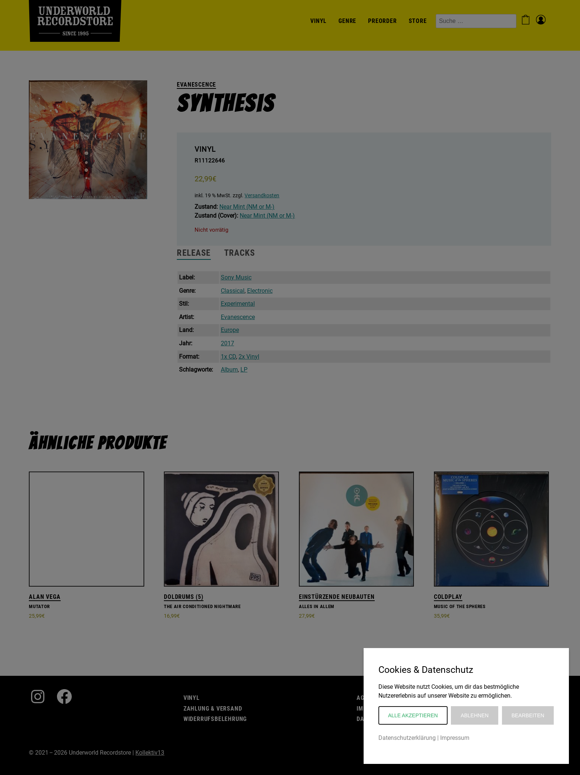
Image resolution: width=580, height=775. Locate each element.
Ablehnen (474, 715)
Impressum (454, 737)
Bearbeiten (528, 715)
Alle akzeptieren (413, 715)
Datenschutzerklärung (407, 737)
